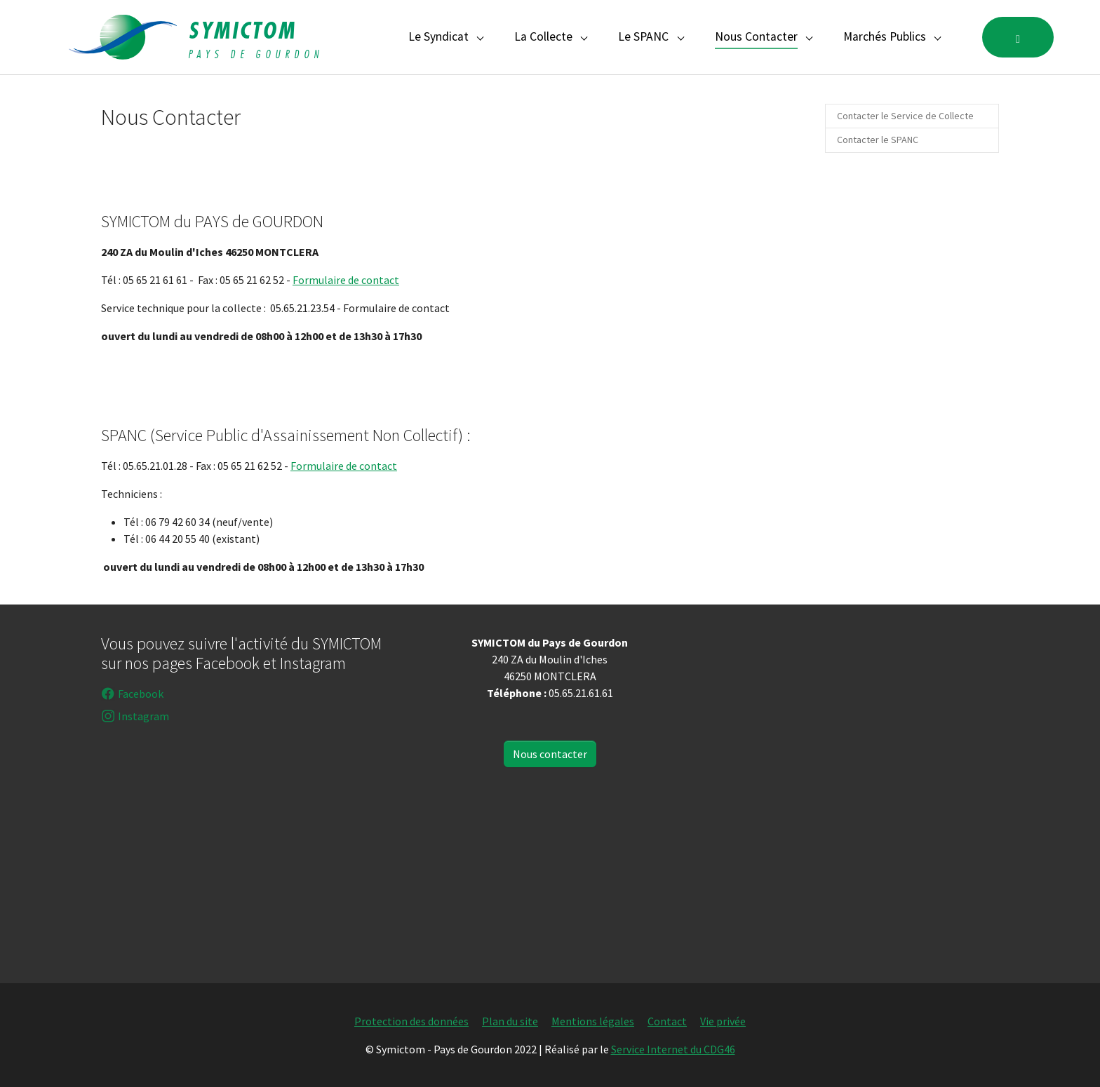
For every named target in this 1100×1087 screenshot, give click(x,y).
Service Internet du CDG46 (673, 1049)
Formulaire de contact (346, 280)
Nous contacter (550, 754)
